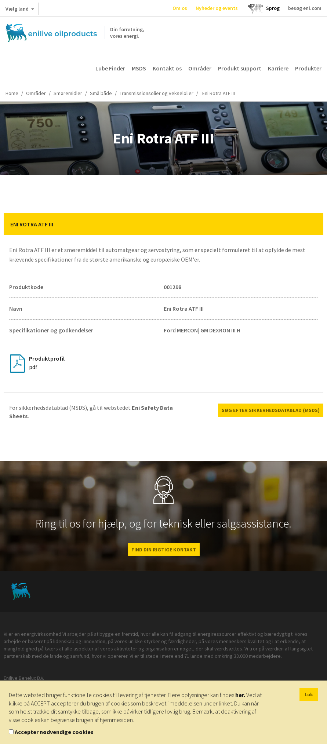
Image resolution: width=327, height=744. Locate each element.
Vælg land (20, 10)
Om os (179, 8)
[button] (312, 224)
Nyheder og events (217, 8)
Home (12, 93)
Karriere (278, 68)
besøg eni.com (304, 8)
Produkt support (239, 68)
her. (240, 695)
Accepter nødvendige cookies (54, 732)
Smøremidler (68, 93)
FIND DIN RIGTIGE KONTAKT (163, 549)
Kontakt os (167, 68)
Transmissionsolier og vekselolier (156, 93)
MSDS (139, 68)
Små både (101, 93)
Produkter (308, 68)
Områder (199, 68)
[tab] (163, 224)
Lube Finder (110, 68)
